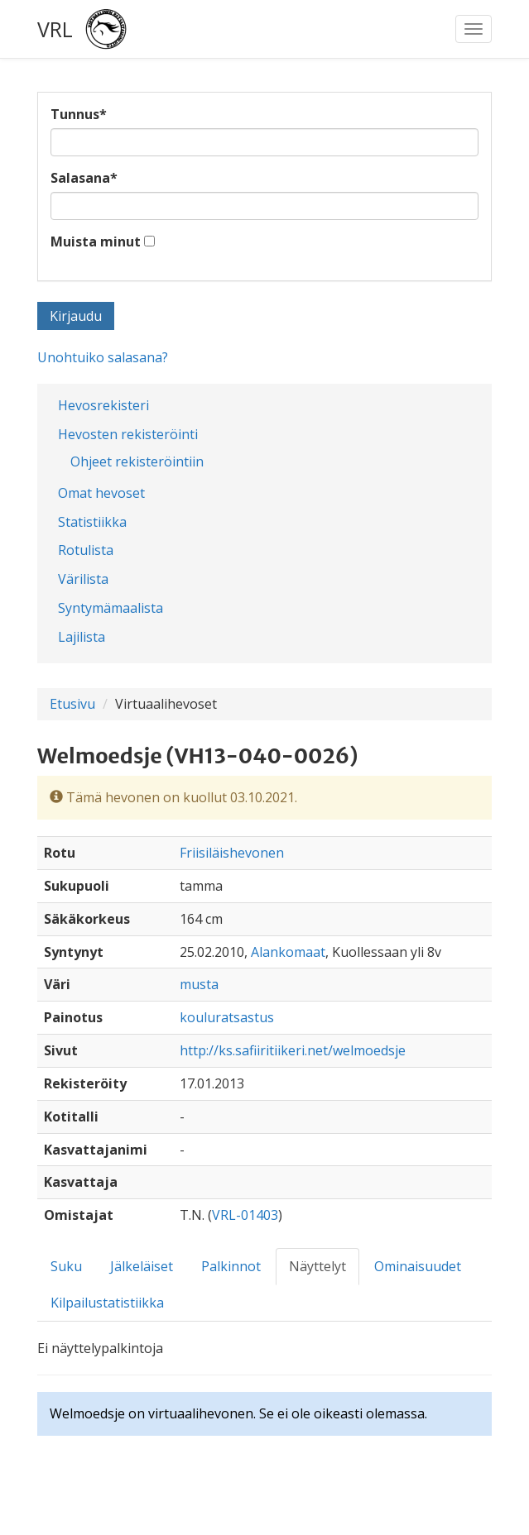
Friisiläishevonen (232, 853)
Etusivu (72, 704)
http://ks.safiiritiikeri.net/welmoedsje (293, 1050)
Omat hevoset (101, 493)
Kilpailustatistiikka (107, 1303)
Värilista (83, 579)
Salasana (84, 178)
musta (199, 984)
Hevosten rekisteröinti (128, 434)
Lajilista (81, 637)
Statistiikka (92, 522)
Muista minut (95, 241)
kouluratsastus (227, 1017)
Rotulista (85, 550)
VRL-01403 (245, 1215)
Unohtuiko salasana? (102, 357)
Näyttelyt (317, 1266)
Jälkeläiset (141, 1266)
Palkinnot (231, 1266)
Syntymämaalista (110, 608)
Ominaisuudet (417, 1266)
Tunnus (78, 114)
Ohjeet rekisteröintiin (137, 461)
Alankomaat (288, 952)
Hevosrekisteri (103, 405)
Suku (66, 1266)
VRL (55, 29)
